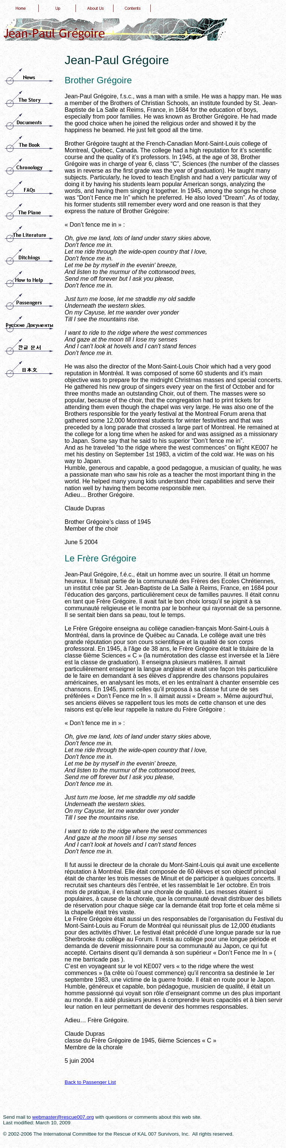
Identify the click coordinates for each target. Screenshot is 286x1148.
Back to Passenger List (90, 1082)
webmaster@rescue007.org (63, 1117)
